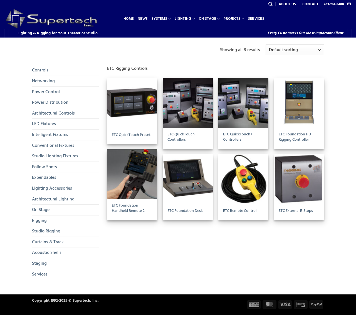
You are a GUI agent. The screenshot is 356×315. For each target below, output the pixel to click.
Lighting (185, 18)
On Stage (209, 18)
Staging (39, 263)
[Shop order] (295, 49)
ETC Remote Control (239, 211)
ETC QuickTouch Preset (131, 135)
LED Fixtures (44, 123)
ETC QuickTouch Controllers (181, 137)
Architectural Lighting (53, 199)
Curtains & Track (48, 241)
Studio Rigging (46, 231)
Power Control (46, 91)
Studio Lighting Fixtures (55, 156)
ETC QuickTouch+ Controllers (238, 137)
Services (256, 18)
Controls (40, 70)
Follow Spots (44, 166)
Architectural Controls (53, 113)
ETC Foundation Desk (185, 211)
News (143, 18)
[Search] (270, 4)
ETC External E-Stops (296, 211)
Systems (161, 18)
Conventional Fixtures (53, 145)
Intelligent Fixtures (50, 134)
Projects (234, 18)
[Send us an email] (349, 4)
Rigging (39, 220)
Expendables (44, 177)
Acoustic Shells (46, 252)
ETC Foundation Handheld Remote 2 (128, 208)
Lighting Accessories (52, 188)
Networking (43, 81)
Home (128, 18)
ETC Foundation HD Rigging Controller (295, 137)
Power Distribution (50, 102)
